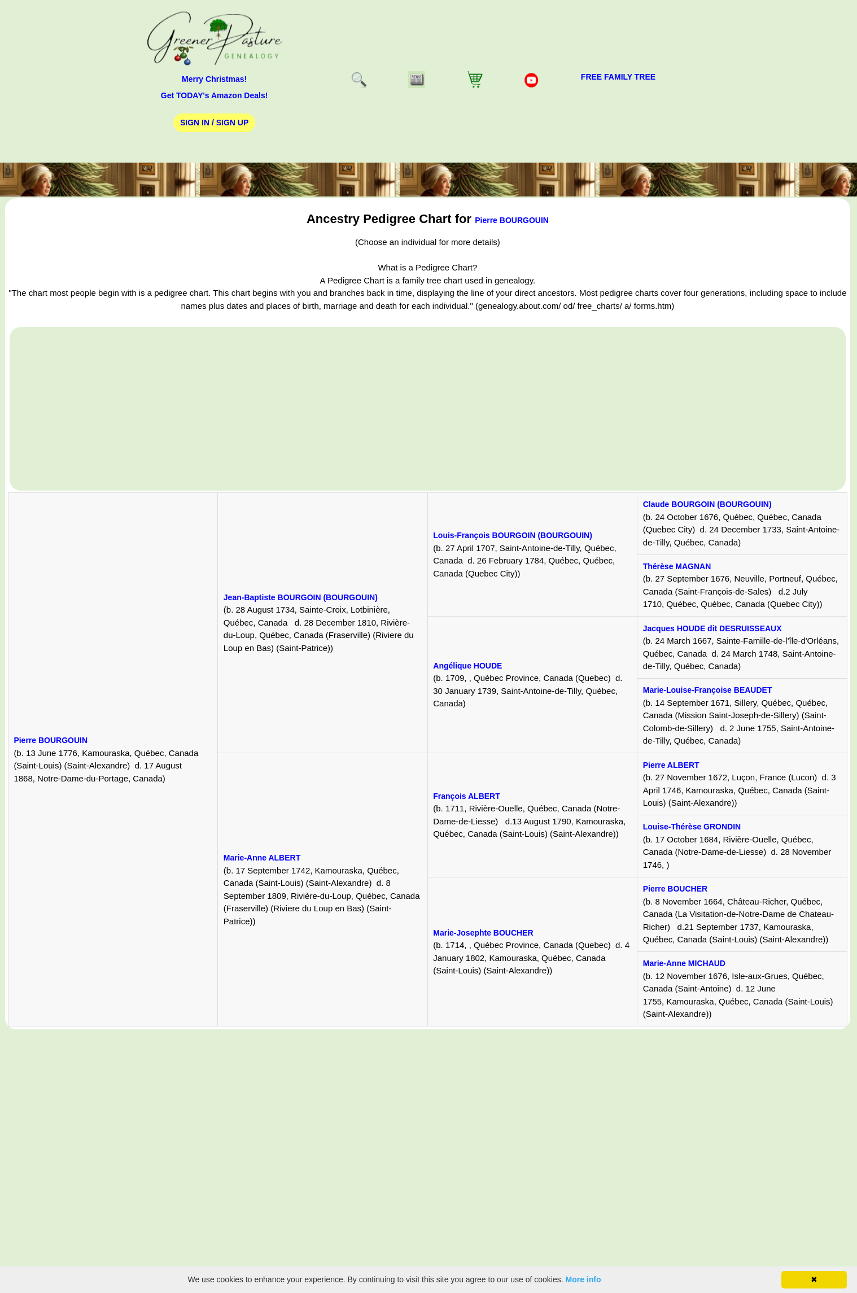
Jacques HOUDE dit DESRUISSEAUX (712, 628)
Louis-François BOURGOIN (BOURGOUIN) (512, 535)
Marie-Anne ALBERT (262, 857)
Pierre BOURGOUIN (512, 220)
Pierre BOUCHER (675, 888)
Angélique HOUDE (467, 665)
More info (583, 1279)
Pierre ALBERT (671, 765)
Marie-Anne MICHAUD (684, 963)
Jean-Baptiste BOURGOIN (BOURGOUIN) (301, 597)
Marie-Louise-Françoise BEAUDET (707, 689)
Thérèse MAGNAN (677, 566)
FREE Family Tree (618, 76)
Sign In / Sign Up (214, 122)
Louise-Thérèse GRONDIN (692, 826)
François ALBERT (466, 796)
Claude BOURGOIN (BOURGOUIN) (707, 504)
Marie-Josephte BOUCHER (483, 932)
